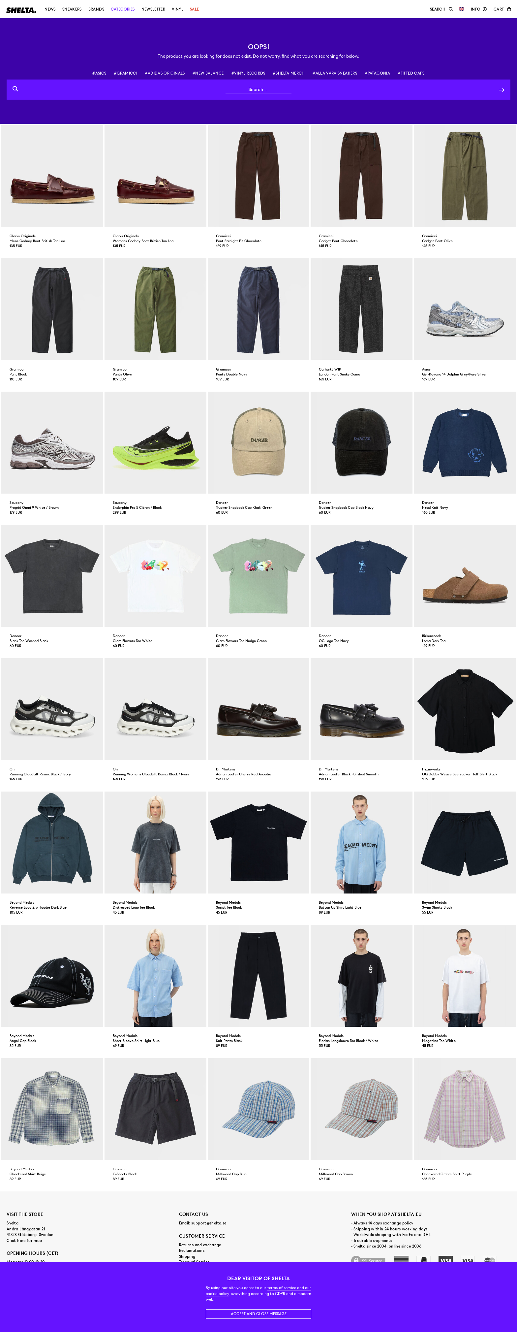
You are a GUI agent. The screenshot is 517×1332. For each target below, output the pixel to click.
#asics (99, 73)
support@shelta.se (208, 1223)
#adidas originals (165, 73)
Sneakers (72, 9)
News (50, 9)
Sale (194, 9)
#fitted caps (411, 73)
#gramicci (125, 73)
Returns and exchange (200, 1245)
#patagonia (377, 73)
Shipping (187, 1256)
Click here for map (24, 1240)
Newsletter (153, 9)
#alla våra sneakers (335, 73)
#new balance (208, 73)
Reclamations (191, 1250)
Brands (96, 9)
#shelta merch (289, 73)
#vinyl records (248, 73)
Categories (123, 9)
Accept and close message (259, 1314)
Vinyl (177, 9)
